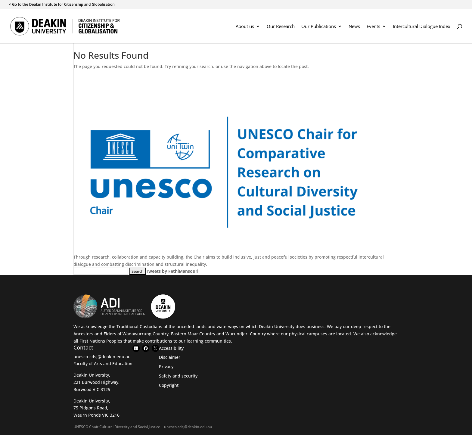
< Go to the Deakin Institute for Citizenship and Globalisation (62, 5)
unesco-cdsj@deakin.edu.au (102, 356)
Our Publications (318, 26)
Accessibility (171, 348)
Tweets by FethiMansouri (172, 271)
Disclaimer (169, 357)
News (354, 26)
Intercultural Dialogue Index (421, 26)
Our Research (281, 26)
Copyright (169, 385)
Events (373, 26)
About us (245, 26)
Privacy (166, 366)
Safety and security (178, 376)
